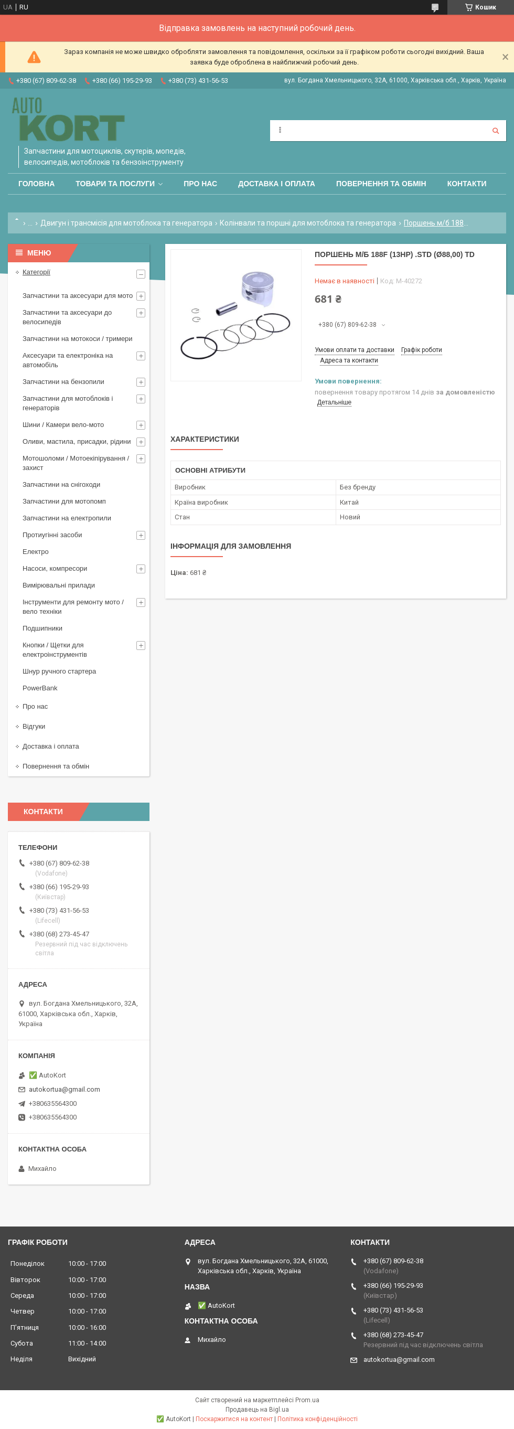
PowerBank (40, 688)
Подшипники (42, 628)
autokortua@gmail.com (64, 1089)
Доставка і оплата (276, 183)
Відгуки (34, 726)
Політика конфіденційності (317, 1419)
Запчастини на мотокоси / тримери (78, 339)
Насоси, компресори (55, 568)
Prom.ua (307, 1400)
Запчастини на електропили (67, 518)
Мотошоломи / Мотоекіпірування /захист (76, 463)
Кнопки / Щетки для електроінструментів (55, 649)
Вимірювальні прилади (59, 585)
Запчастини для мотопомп (64, 501)
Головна (36, 183)
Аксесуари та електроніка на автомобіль (68, 360)
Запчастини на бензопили (63, 382)
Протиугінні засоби (52, 535)
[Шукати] (495, 130)
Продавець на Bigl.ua (257, 1409)
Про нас (200, 183)
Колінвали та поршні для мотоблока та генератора (308, 223)
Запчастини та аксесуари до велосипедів (67, 317)
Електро (36, 552)
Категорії (36, 272)
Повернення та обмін (381, 183)
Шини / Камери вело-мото (63, 425)
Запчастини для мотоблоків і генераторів (68, 403)
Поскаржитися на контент (234, 1419)
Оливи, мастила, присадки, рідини (77, 441)
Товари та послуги (115, 183)
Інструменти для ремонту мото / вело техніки (73, 606)
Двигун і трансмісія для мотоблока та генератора (126, 223)
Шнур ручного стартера (59, 671)
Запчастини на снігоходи (61, 484)
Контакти (467, 183)
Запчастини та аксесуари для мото (78, 296)
